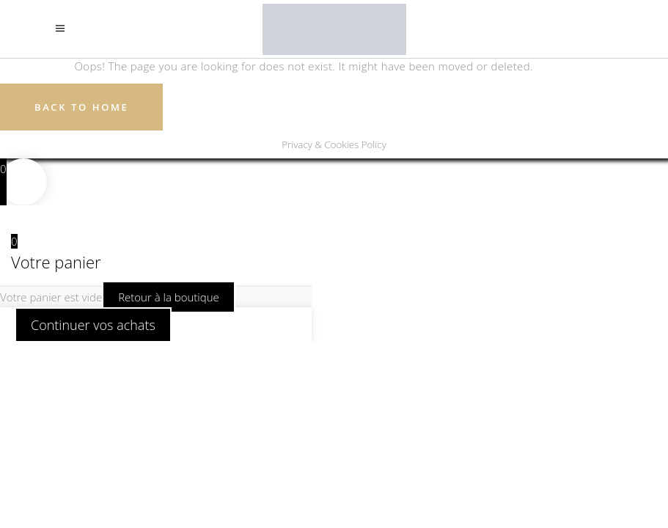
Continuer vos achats (93, 325)
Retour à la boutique (168, 297)
